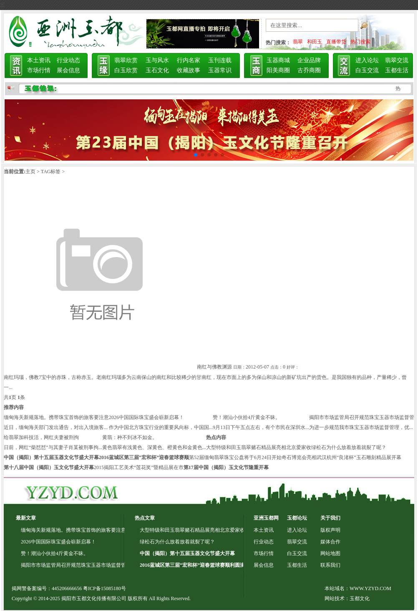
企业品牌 (309, 60)
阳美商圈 (278, 70)
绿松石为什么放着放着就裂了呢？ (348, 447)
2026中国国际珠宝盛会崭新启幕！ (146, 417)
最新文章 (26, 518)
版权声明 (330, 530)
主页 (30, 171)
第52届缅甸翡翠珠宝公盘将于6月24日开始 (235, 457)
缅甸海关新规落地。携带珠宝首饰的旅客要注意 (56, 417)
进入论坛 (367, 60)
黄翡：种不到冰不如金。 (129, 437)
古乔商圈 (309, 70)
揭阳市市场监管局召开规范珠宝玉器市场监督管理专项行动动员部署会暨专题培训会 (113, 565)
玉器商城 (278, 60)
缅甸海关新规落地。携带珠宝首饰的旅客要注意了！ (78, 530)
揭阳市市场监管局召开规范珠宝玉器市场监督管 (361, 417)
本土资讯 (38, 60)
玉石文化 (157, 70)
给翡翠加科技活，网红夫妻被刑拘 (41, 437)
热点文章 (145, 518)
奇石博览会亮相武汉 (304, 457)
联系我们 (330, 565)
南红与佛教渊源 (214, 367)
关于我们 (330, 518)
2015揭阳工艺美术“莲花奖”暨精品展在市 (139, 467)
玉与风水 (157, 60)
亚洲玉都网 (266, 518)
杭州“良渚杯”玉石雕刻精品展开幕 (364, 457)
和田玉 (314, 42)
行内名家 (188, 60)
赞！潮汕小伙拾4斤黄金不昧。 (246, 417)
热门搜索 (360, 42)
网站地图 (330, 553)
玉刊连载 (220, 60)
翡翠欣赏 (126, 60)
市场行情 (38, 70)
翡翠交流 (396, 60)
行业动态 (68, 60)
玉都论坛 (297, 518)
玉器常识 (220, 70)
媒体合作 (330, 542)
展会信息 (68, 70)
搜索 (374, 27)
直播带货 (336, 42)
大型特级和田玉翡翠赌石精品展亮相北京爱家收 (258, 447)
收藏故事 (188, 70)
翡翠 (298, 42)
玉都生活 (396, 70)
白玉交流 (367, 70)
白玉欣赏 (126, 70)
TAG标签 (51, 171)
